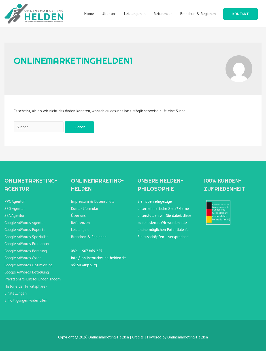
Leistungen (133, 13)
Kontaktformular (84, 208)
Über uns (109, 13)
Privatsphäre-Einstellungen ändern (32, 279)
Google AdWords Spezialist (26, 236)
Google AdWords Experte (24, 229)
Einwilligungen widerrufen (25, 300)
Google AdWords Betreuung (26, 272)
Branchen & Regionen (198, 13)
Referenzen (163, 13)
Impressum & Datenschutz (93, 201)
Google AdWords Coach (22, 257)
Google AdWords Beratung (25, 250)
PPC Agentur (14, 201)
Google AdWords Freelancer (26, 243)
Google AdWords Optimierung (28, 265)
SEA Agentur (14, 215)
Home (89, 13)
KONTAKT (240, 13)
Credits (138, 337)
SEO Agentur (14, 208)
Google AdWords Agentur (24, 222)
